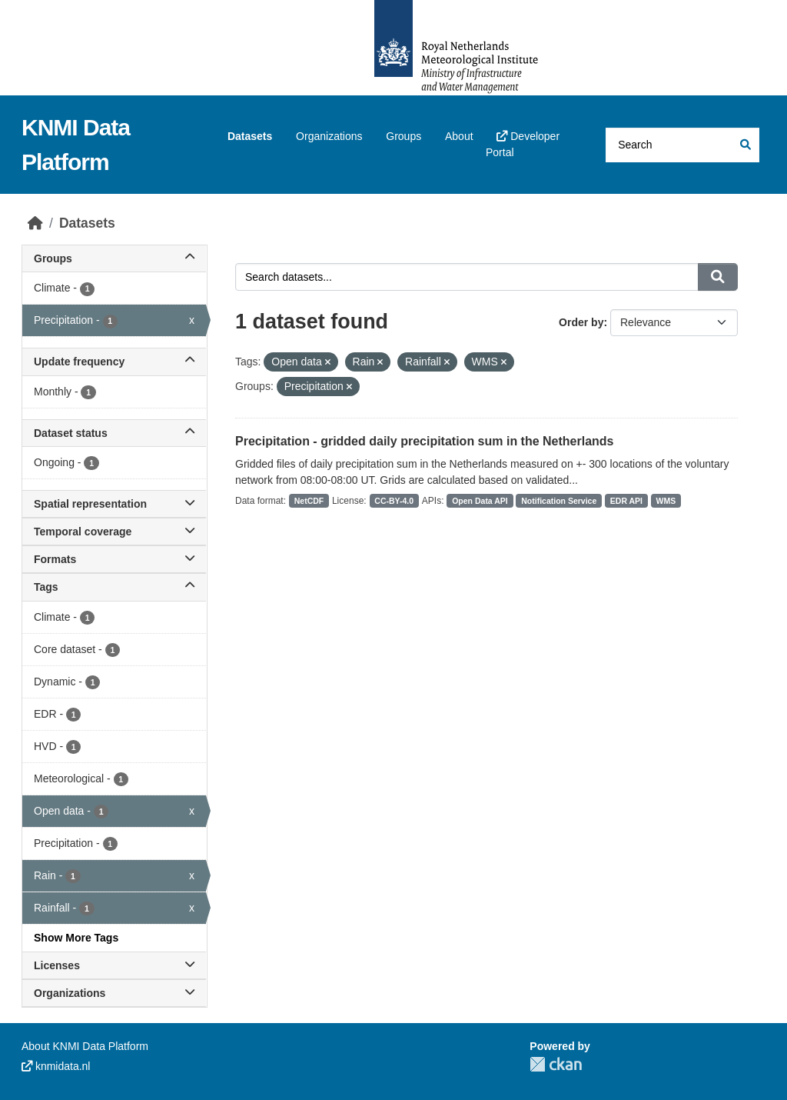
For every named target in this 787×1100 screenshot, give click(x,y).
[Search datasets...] (682, 145)
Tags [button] (114, 587)
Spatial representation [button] (114, 504)
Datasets (249, 136)
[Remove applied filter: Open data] (327, 362)
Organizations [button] (114, 993)
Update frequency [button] (114, 361)
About (459, 136)
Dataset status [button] (114, 433)
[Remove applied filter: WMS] (503, 362)
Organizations (329, 136)
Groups (403, 136)
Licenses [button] (114, 965)
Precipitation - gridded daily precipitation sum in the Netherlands (424, 441)
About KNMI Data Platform (85, 1046)
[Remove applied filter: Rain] (380, 362)
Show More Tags (76, 938)
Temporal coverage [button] (114, 531)
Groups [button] (114, 258)
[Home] (35, 223)
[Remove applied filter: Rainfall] (447, 362)
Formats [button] (114, 559)
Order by (581, 322)
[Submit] (744, 145)
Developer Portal (523, 144)
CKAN (556, 1064)
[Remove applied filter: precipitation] (349, 387)
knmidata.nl (56, 1066)
